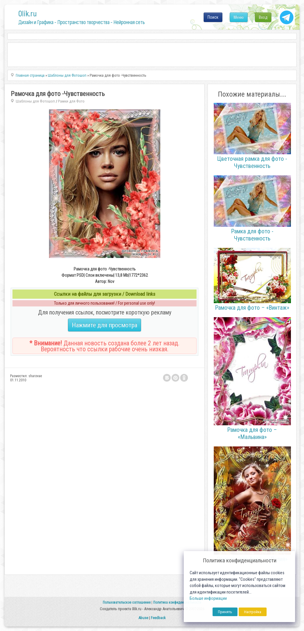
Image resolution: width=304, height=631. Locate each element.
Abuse (143, 618)
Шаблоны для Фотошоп (35, 101)
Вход (263, 17)
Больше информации (208, 598)
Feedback (158, 618)
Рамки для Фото (71, 101)
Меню (239, 17)
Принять (225, 612)
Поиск (213, 17)
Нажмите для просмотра (104, 325)
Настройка (252, 612)
